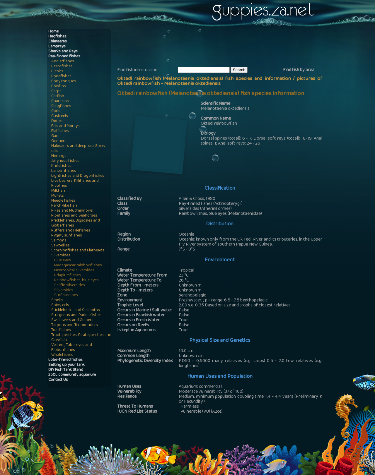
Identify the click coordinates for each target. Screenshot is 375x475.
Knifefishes (61, 166)
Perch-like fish (64, 206)
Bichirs (57, 71)
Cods (55, 111)
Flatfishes (60, 131)
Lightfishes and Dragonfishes (77, 176)
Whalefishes (62, 355)
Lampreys (57, 46)
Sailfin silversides (69, 285)
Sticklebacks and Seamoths (75, 310)
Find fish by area (298, 70)
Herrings (59, 156)
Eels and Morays (65, 126)
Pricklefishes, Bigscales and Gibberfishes (75, 223)
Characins (60, 101)
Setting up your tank (66, 365)
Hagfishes (57, 36)
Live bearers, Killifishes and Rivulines (75, 183)
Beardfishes (62, 66)
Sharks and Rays (63, 51)
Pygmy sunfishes (66, 236)
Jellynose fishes (65, 161)
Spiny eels (60, 305)
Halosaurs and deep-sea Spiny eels (78, 148)
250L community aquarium (72, 375)
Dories (57, 121)
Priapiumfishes (67, 275)
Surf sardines (66, 295)
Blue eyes (62, 260)
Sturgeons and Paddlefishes (76, 315)
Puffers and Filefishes (70, 231)
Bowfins (58, 86)
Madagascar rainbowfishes (78, 265)
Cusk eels (59, 116)
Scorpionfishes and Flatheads (77, 250)
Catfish (57, 96)
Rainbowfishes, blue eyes (76, 280)
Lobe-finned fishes (65, 360)
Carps (56, 91)
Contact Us (58, 380)
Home (53, 32)
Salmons (59, 240)
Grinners (59, 141)
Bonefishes (61, 76)
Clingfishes (61, 106)
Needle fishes (63, 201)
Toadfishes (61, 330)
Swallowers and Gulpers (72, 320)
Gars (55, 136)
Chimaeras (57, 41)
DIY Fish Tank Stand (65, 370)
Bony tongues (63, 81)
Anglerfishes (62, 61)
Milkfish (58, 191)
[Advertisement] (223, 47)
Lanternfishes (63, 171)
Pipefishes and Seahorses (74, 216)
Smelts (57, 300)
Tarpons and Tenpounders (74, 325)
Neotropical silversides (74, 270)
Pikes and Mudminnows (72, 211)
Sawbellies (60, 245)
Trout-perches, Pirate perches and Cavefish (81, 337)
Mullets (57, 196)
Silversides (60, 255)
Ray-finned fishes (64, 56)
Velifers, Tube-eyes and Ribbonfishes (71, 347)
